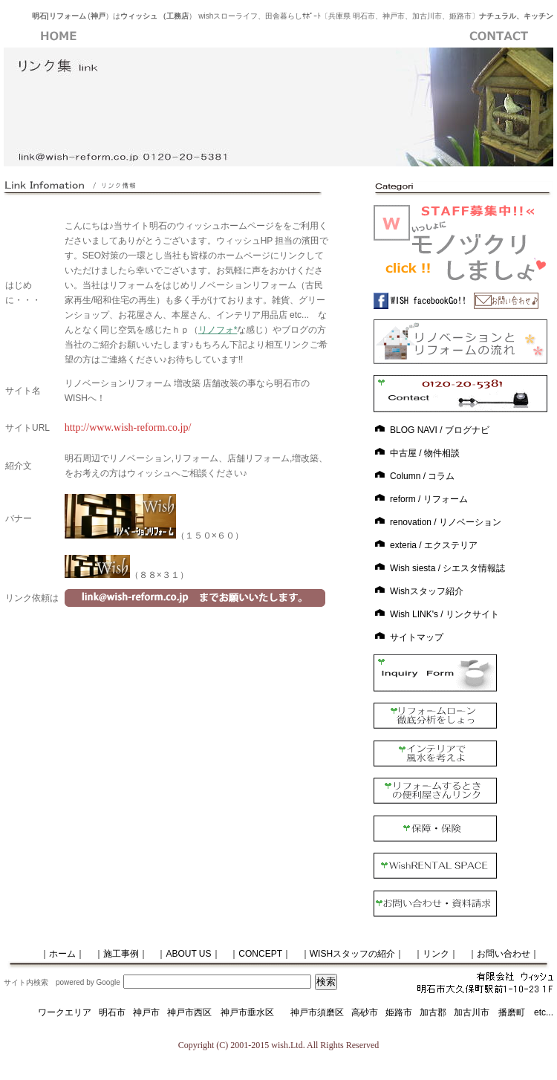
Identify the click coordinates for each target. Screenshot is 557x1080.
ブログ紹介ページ (388, 36)
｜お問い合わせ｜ (503, 954)
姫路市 (398, 1012)
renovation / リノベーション (445, 522)
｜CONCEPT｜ (260, 954)
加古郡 (433, 1012)
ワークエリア (64, 1012)
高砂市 (364, 1012)
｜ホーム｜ (49, 954)
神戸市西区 (194, 1012)
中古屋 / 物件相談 (425, 453)
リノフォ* (218, 330)
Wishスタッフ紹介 (426, 591)
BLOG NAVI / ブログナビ (439, 430)
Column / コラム (422, 476)
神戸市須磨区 (317, 1012)
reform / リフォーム (429, 499)
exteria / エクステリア (434, 545)
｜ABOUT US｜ (188, 954)
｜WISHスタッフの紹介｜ (352, 954)
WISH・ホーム (59, 36)
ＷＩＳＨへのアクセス (278, 36)
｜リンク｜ (436, 954)
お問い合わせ (498, 36)
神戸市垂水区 (247, 1012)
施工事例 (169, 36)
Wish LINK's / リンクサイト (444, 614)
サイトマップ (416, 637)
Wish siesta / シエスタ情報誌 (447, 568)
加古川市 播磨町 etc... (503, 1012)
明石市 (112, 1012)
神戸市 (146, 1012)
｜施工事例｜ (121, 954)
